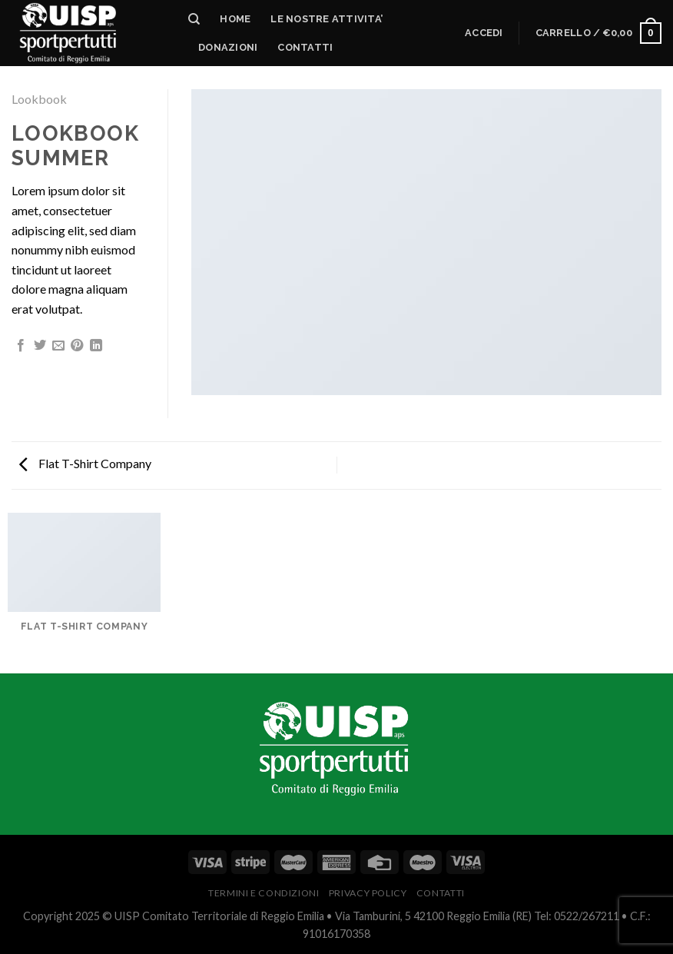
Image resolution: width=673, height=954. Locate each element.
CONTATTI (440, 893)
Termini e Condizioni (263, 893)
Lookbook (39, 98)
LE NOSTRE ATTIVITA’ (326, 19)
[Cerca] (194, 19)
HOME (235, 19)
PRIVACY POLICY (368, 893)
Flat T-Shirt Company (85, 463)
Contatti (305, 47)
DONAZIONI (227, 47)
